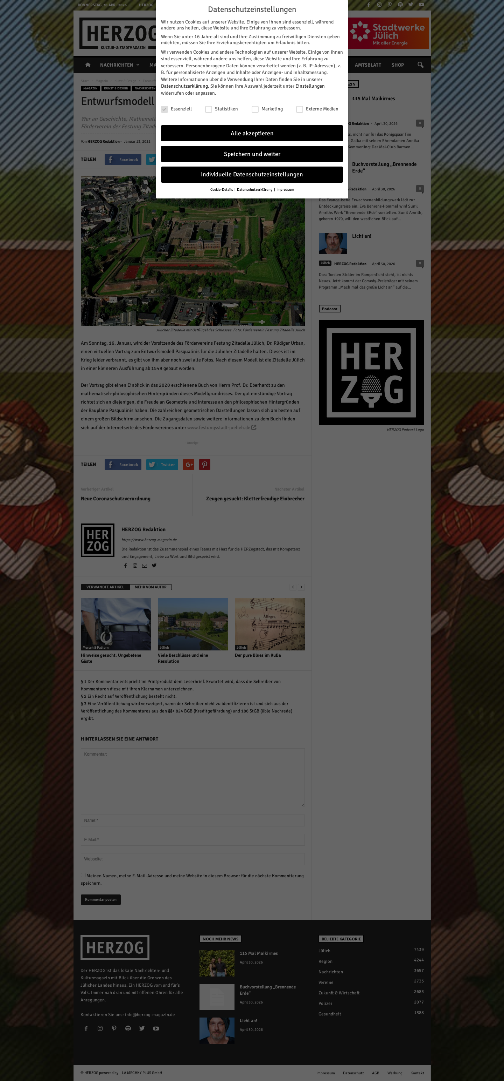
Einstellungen (310, 85)
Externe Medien (317, 108)
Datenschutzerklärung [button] (255, 188)
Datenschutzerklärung (184, 85)
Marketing (267, 108)
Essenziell (176, 108)
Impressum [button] (285, 188)
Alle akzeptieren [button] (252, 132)
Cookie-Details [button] (222, 188)
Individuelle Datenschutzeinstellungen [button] (252, 173)
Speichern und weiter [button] (252, 152)
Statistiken (221, 108)
